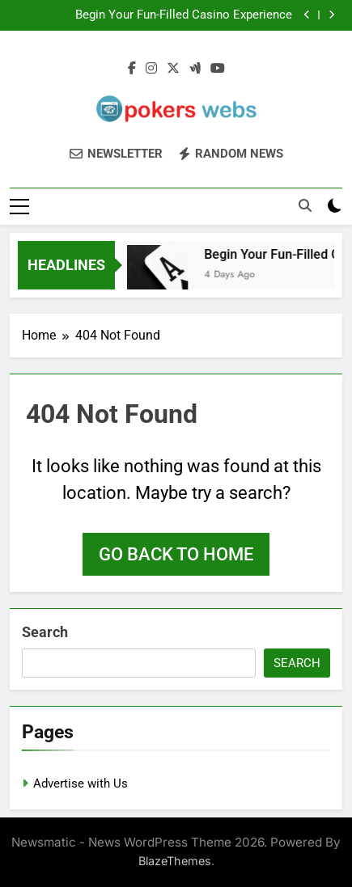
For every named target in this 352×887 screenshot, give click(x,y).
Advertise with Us (80, 783)
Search (45, 631)
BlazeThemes (174, 861)
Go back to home (176, 554)
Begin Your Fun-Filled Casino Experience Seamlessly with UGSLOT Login (183, 15)
